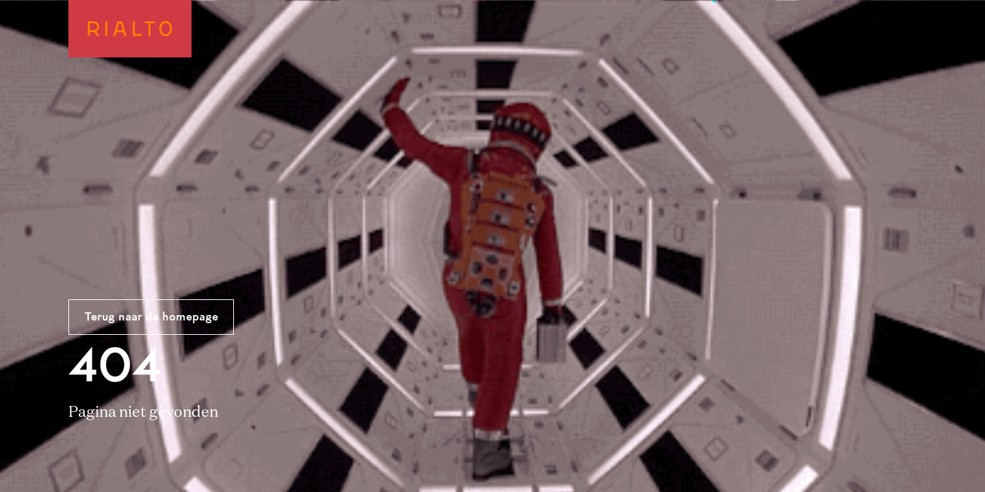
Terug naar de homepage (151, 318)
